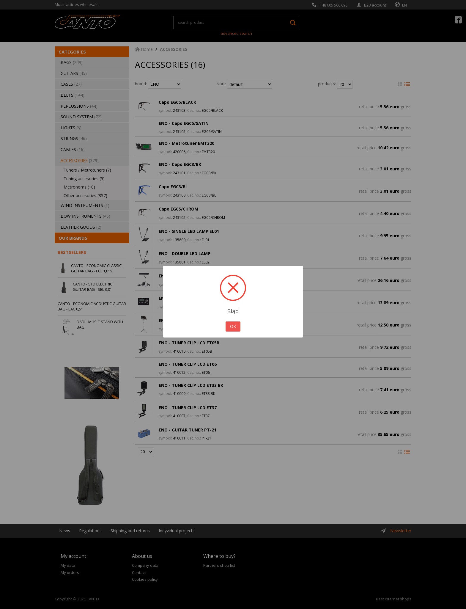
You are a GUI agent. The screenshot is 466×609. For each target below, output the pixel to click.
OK (233, 326)
